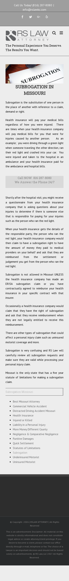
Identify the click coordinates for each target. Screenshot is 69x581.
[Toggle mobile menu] (61, 33)
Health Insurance (23, 415)
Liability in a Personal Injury (29, 425)
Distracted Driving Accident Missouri (34, 411)
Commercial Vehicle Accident (30, 406)
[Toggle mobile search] (54, 33)
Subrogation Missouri (19, 392)
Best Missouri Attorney (26, 401)
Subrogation (20, 452)
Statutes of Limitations (26, 448)
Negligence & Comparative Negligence (35, 434)
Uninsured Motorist (24, 462)
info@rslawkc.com (34, 9)
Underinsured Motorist (26, 457)
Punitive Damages (23, 438)
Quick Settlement (23, 443)
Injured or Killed (22, 420)
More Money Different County (30, 429)
